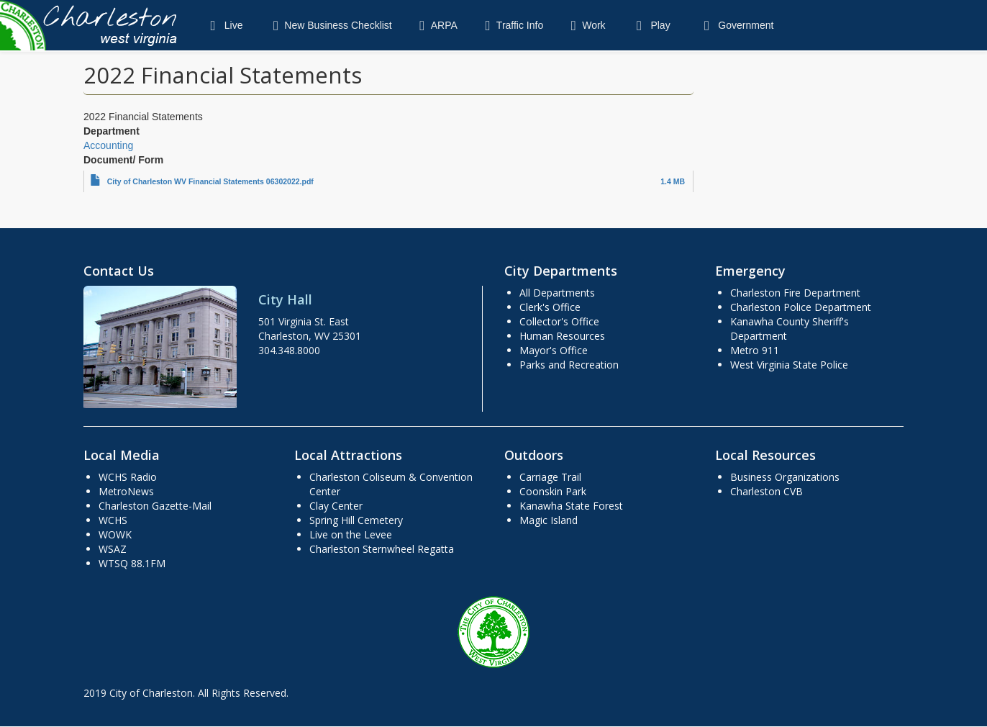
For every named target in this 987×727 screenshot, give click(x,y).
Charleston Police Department (800, 307)
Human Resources (562, 336)
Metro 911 (754, 350)
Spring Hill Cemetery (356, 520)
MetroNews (126, 491)
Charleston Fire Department (795, 292)
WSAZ (113, 549)
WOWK (115, 534)
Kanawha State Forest (571, 505)
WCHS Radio (128, 477)
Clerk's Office (550, 307)
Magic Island (548, 520)
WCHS (113, 520)
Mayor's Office (553, 350)
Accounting (108, 145)
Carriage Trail (550, 477)
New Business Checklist (329, 25)
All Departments (557, 292)
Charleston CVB (766, 491)
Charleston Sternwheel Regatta (381, 549)
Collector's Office (559, 321)
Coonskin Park (552, 491)
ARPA (436, 25)
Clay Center (336, 505)
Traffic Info (511, 25)
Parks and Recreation (569, 364)
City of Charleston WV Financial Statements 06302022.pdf (210, 181)
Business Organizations (785, 477)
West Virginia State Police (789, 364)
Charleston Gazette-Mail (155, 505)
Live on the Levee (350, 534)
